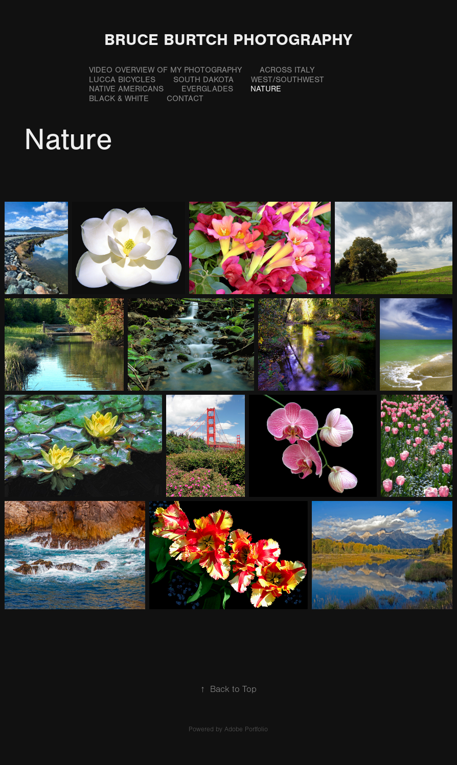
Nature (265, 88)
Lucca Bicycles (122, 79)
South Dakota (203, 79)
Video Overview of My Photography (165, 70)
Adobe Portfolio (246, 729)
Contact (185, 98)
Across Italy (287, 70)
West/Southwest (287, 79)
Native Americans (126, 88)
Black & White (119, 98)
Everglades (207, 88)
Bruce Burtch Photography (228, 39)
